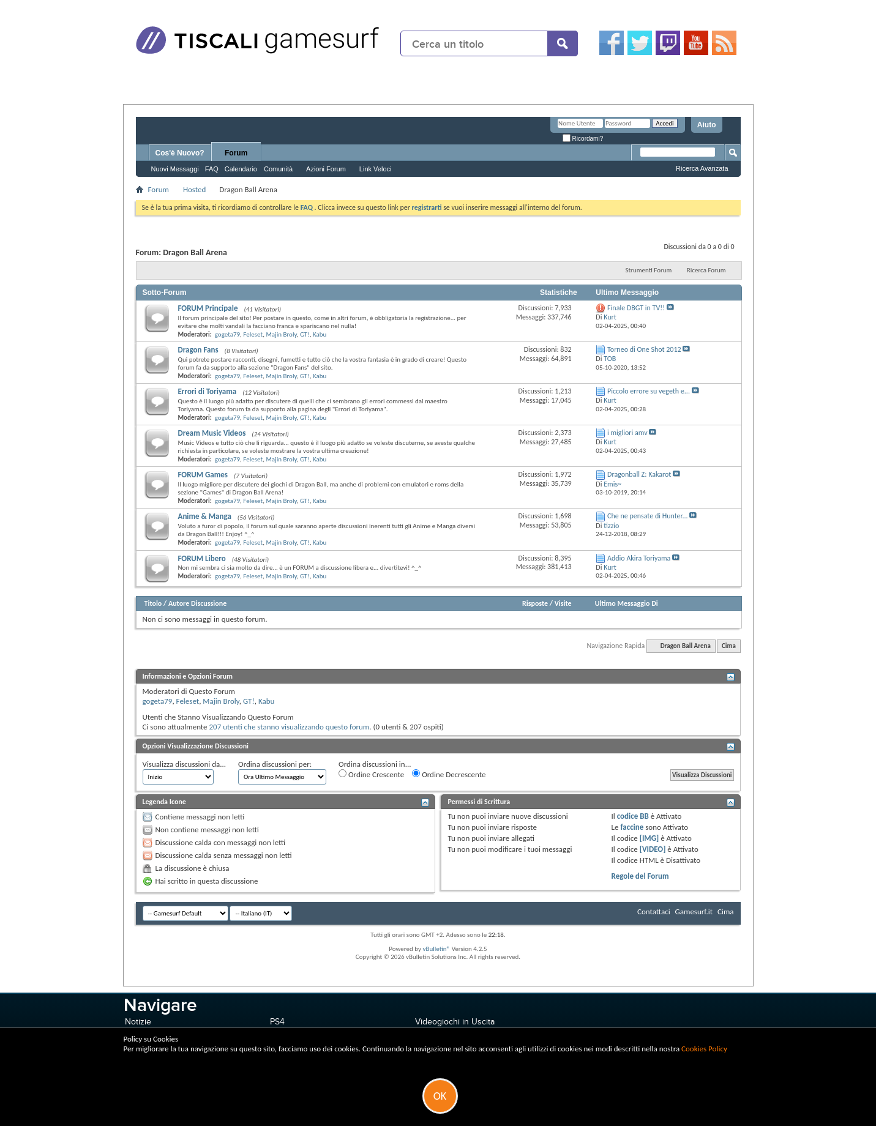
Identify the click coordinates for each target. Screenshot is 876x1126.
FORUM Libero (202, 558)
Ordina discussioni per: (275, 764)
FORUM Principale (208, 308)
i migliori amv (627, 432)
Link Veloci (375, 169)
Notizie (138, 1021)
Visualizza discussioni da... (184, 764)
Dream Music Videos (212, 433)
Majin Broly (281, 334)
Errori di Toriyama (207, 391)
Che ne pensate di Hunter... (647, 516)
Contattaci (653, 911)
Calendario (241, 169)
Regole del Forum (640, 876)
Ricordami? (583, 138)
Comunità (278, 169)
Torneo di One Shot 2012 (644, 349)
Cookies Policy (704, 1048)
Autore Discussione (197, 603)
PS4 (277, 1021)
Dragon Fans (198, 349)
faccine (631, 827)
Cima (729, 646)
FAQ (212, 169)
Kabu (319, 334)
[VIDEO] (653, 849)
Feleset (253, 334)
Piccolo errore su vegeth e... (648, 391)
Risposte (535, 603)
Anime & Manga (204, 516)
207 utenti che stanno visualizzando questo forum (289, 726)
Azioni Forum (326, 169)
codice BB (633, 816)
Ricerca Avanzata (702, 168)
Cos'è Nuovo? (179, 153)
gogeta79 (227, 334)
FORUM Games (203, 474)
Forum (236, 153)
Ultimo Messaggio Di (626, 603)
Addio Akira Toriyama (638, 558)
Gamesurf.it (694, 911)
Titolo (153, 603)
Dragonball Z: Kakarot (639, 474)
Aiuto (706, 125)
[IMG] (649, 838)
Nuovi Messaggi (175, 169)
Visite (563, 603)
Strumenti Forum (648, 270)
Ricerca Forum (706, 270)
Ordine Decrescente (448, 774)
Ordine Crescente (371, 774)
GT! (305, 334)
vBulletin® (436, 949)
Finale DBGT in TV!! (636, 308)
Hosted (194, 189)
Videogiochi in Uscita (455, 1021)
